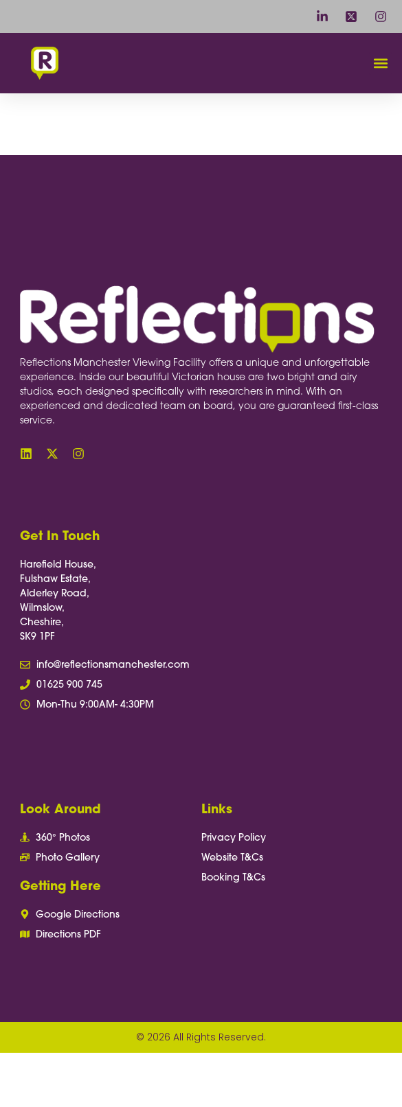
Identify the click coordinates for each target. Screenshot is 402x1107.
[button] (380, 63)
